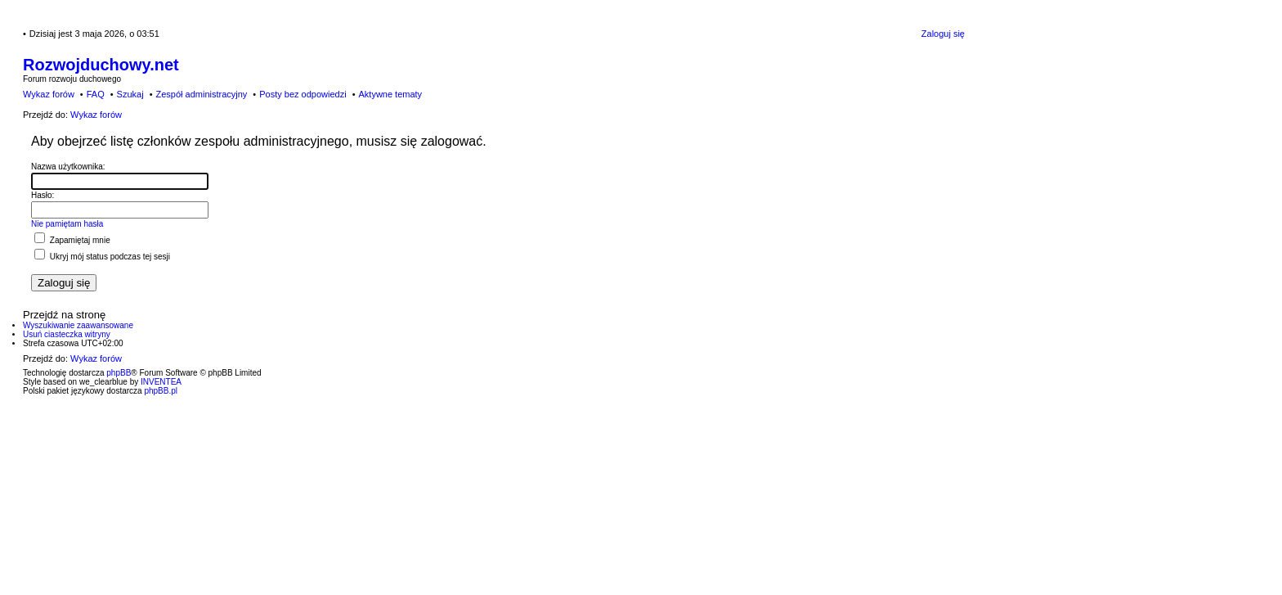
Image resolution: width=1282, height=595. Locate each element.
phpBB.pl (160, 390)
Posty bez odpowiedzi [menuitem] (302, 94)
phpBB (118, 372)
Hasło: (42, 195)
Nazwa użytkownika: (68, 166)
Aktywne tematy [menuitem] (390, 94)
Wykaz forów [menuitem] (48, 94)
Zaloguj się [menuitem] (943, 33)
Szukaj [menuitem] (130, 94)
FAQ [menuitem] (96, 94)
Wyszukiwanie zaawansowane (78, 325)
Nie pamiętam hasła (67, 223)
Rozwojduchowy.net (101, 65)
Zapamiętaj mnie (72, 240)
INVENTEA (161, 381)
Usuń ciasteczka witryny (66, 334)
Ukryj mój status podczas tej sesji (102, 256)
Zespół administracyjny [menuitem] (201, 94)
